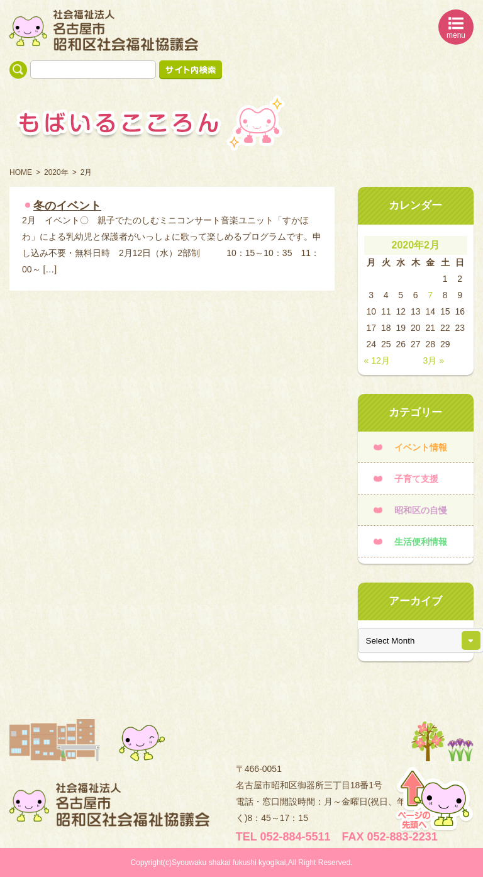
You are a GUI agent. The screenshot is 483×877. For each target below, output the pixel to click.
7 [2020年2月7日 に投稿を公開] (430, 295)
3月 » (433, 360)
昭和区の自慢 (420, 510)
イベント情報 (420, 447)
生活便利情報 (420, 542)
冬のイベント (67, 205)
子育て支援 (416, 479)
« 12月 (377, 360)
